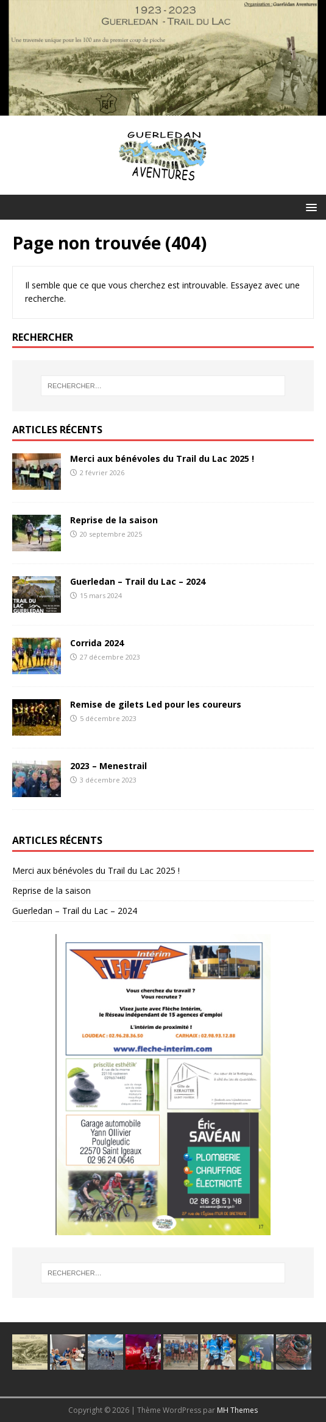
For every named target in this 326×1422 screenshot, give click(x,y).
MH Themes (237, 1410)
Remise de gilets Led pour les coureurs (155, 704)
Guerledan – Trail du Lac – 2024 (137, 581)
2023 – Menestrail (108, 766)
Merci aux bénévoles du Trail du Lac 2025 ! (162, 458)
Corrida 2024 (97, 643)
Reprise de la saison (114, 520)
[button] (309, 206)
